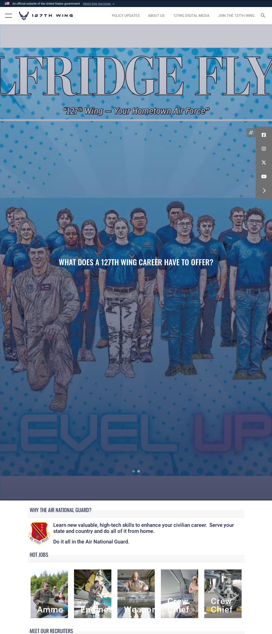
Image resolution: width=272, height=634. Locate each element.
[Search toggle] (264, 16)
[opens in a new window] (126, 16)
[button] (99, 3)
